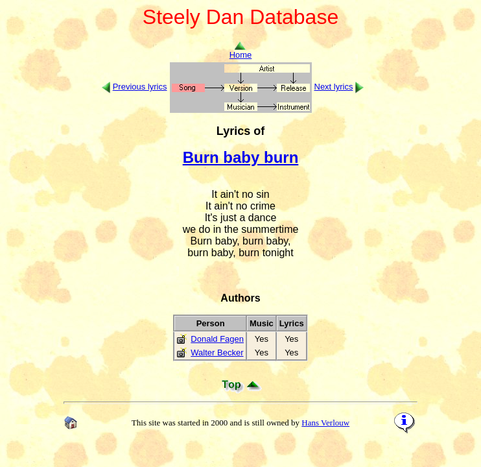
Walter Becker (217, 352)
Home (240, 51)
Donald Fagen (217, 339)
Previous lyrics (140, 86)
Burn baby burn (241, 157)
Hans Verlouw (325, 422)
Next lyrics (333, 86)
